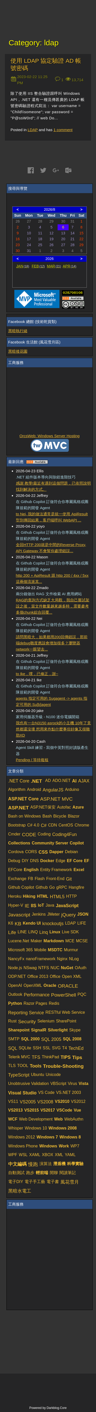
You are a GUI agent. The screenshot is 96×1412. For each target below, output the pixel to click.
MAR (54, 266)
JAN (22, 266)
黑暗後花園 (17, 351)
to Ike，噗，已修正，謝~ (37, 674)
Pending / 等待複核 (32, 760)
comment (63, 130)
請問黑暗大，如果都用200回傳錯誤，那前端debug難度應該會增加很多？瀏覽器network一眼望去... (52, 643)
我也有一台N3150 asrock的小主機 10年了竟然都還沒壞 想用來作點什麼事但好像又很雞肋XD (53, 729)
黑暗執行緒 (17, 331)
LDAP (33, 130)
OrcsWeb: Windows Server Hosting (49, 436)
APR (69, 266)
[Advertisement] (50, 401)
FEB (38, 266)
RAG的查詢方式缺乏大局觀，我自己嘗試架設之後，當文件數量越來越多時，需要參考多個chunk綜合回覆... (53, 606)
